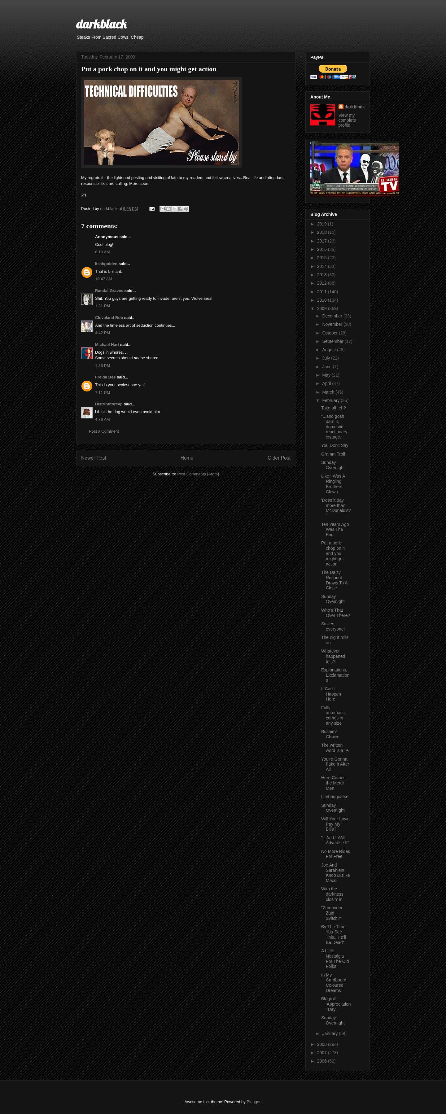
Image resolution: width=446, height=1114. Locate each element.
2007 (322, 1052)
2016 (322, 249)
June (327, 366)
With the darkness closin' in (332, 894)
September (333, 341)
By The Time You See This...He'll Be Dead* (333, 934)
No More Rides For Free (335, 854)
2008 (322, 1044)
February (331, 400)
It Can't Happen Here (331, 694)
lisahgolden (106, 263)
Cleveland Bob (109, 317)
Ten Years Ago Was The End (335, 529)
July (326, 358)
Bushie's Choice (330, 734)
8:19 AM (102, 252)
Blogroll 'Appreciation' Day (336, 1004)
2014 (322, 266)
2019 (322, 223)
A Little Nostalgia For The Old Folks (335, 958)
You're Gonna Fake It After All (335, 764)
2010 (322, 300)
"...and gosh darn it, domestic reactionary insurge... (334, 426)
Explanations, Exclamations (335, 675)
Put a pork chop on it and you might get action (333, 553)
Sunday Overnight (333, 465)
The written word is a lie (335, 748)
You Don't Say (334, 445)
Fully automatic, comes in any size (333, 715)
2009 (322, 308)
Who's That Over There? (335, 613)
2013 (322, 274)
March (328, 392)
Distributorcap (109, 404)
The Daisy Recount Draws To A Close (334, 580)
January (330, 1033)
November (332, 324)
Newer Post (93, 458)
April (327, 383)
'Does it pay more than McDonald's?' (336, 508)
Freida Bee (105, 377)
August (329, 349)
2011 (322, 291)
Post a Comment (104, 431)
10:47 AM (103, 279)
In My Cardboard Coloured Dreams (333, 982)
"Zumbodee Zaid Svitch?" (332, 913)
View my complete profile (347, 120)
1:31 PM (102, 306)
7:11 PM (102, 392)
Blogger (253, 1101)
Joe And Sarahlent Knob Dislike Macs (335, 873)
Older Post (279, 458)
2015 (322, 257)
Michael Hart (107, 344)
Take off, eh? (333, 407)
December (332, 315)
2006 (322, 1061)
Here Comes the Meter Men (333, 783)
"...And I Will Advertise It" (335, 840)
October (330, 332)
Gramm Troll (333, 454)
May (326, 375)
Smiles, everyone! (333, 626)
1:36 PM (102, 365)
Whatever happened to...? (333, 656)
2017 (322, 240)
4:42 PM (102, 332)
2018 (322, 232)
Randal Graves (109, 290)
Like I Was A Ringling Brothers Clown (333, 484)
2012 (322, 283)
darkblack (101, 24)
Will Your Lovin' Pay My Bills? (336, 824)
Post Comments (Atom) (198, 474)
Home (187, 458)
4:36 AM (102, 419)
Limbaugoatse (334, 796)
